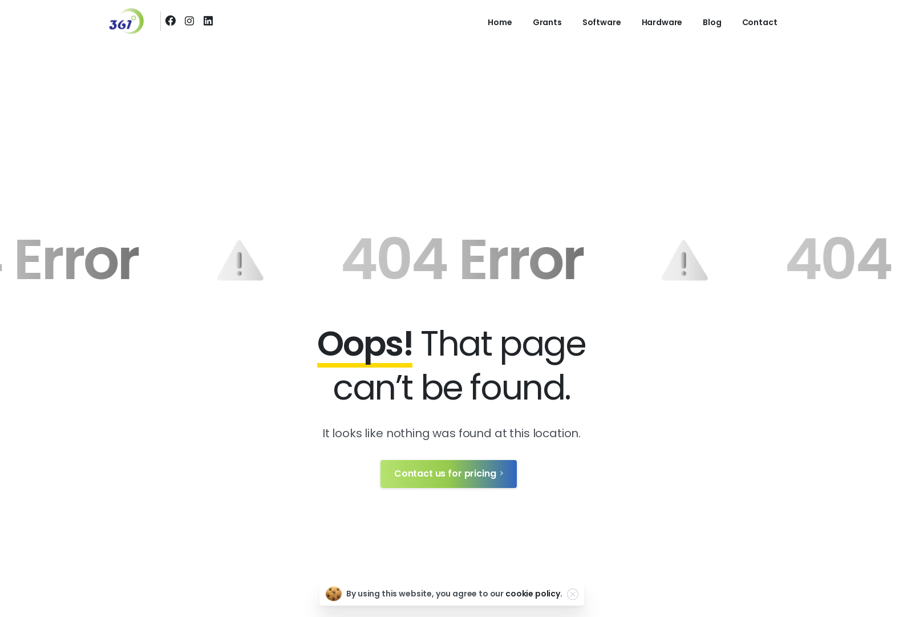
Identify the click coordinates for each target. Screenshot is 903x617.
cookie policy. (533, 593)
